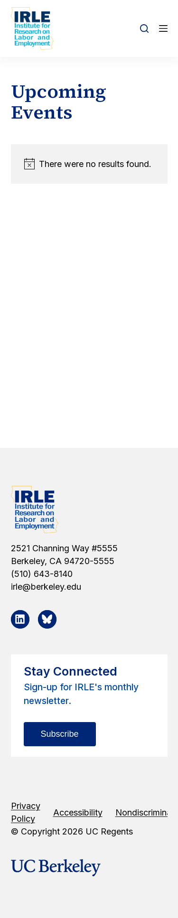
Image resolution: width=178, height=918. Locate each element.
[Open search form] (144, 28)
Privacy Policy (25, 812)
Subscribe (60, 734)
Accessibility (78, 812)
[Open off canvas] (163, 28)
